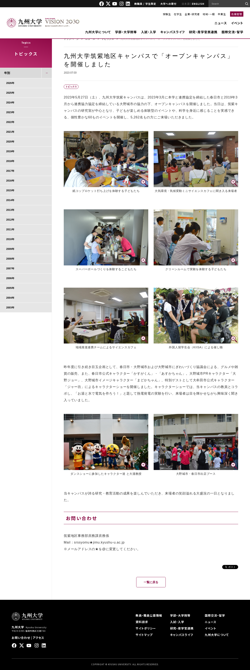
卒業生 (222, 14)
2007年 (10, 268)
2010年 (10, 239)
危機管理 (236, 14)
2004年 (10, 297)
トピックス (108, 38)
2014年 (10, 200)
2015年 (10, 190)
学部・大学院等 (126, 32)
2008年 (10, 258)
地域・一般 (209, 14)
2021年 (10, 131)
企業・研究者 (192, 14)
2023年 (10, 112)
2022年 (10, 122)
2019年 (10, 151)
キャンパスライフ (172, 32)
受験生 (167, 14)
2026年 (10, 83)
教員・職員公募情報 (149, 615)
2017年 (10, 170)
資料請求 (142, 622)
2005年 (10, 288)
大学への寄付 (168, 3)
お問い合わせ (21, 638)
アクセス (38, 638)
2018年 (10, 161)
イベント (237, 23)
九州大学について (98, 32)
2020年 (10, 141)
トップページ (71, 38)
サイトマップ (144, 635)
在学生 (178, 14)
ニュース (220, 23)
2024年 (10, 102)
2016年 (10, 180)
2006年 (10, 278)
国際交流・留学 (232, 32)
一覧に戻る (151, 582)
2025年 (10, 92)
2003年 (10, 307)
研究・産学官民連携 (203, 32)
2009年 (10, 249)
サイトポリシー (146, 628)
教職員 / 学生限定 (145, 3)
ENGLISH (198, 3)
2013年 (10, 210)
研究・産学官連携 (182, 628)
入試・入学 (148, 32)
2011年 (10, 229)
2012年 (10, 219)
